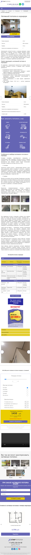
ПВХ (3, 258)
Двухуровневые (5, 332)
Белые (20, 477)
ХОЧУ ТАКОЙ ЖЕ (10, 36)
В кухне (10, 477)
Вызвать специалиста (15, 421)
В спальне (15, 468)
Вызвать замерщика (15, 295)
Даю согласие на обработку (16, 496)
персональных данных (20, 496)
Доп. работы (4, 334)
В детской (6, 467)
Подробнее (15, 534)
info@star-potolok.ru (16, 545)
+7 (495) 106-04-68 (12, 4)
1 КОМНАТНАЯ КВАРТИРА (15, 525)
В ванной (25, 468)
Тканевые (4, 329)
